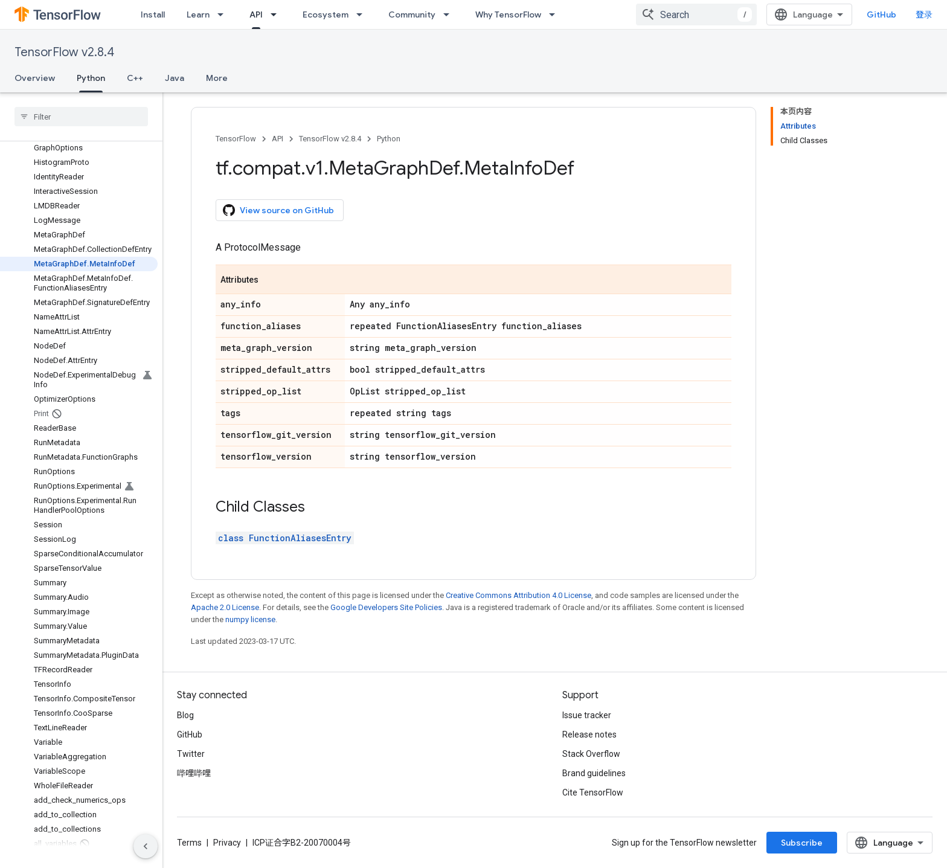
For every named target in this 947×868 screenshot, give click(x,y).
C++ (135, 77)
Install (153, 14)
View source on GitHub (278, 210)
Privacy (227, 842)
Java (174, 77)
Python (388, 138)
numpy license (250, 619)
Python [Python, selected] (91, 77)
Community (411, 14)
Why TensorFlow (508, 14)
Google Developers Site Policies (386, 607)
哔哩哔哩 (194, 773)
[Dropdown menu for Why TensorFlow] (555, 14)
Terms (189, 842)
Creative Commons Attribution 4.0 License (518, 595)
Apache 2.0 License (225, 607)
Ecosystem (325, 14)
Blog (185, 715)
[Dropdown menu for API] (277, 14)
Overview (34, 77)
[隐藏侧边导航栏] (145, 846)
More (217, 77)
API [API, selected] (256, 14)
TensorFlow (236, 138)
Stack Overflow (591, 754)
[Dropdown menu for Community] (449, 14)
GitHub (881, 14)
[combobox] (696, 14)
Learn (198, 14)
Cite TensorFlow (592, 792)
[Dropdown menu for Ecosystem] (362, 14)
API (277, 138)
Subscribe (802, 842)
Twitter (191, 754)
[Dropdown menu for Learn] (224, 14)
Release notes (589, 734)
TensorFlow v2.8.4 (64, 52)
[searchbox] (81, 116)
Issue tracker (586, 715)
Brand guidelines (594, 773)
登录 (924, 14)
